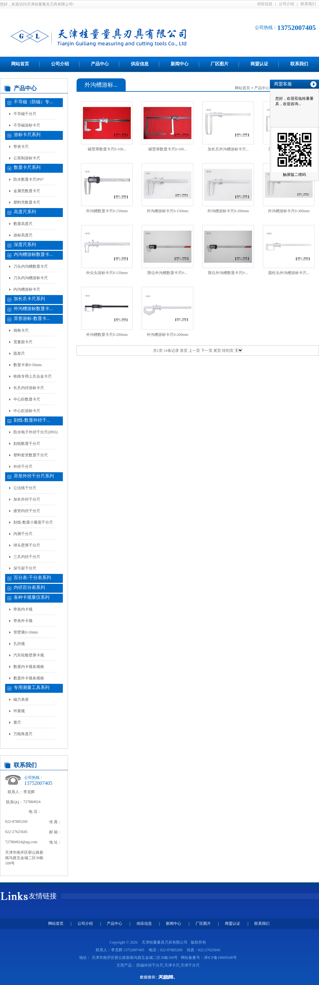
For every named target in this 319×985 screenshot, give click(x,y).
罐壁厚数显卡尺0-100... (107, 149)
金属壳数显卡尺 (26, 191)
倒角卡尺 (21, 330)
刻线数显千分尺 (26, 443)
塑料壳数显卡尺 (26, 202)
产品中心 (100, 64)
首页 (184, 350)
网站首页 (20, 64)
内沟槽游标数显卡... (33, 254)
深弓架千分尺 (24, 568)
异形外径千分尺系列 (34, 476)
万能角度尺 (23, 734)
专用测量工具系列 (31, 687)
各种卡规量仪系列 (31, 597)
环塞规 (19, 711)
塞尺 (17, 722)
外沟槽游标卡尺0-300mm (289, 211)
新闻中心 (180, 64)
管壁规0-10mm (25, 632)
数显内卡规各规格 (28, 666)
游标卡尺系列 (27, 134)
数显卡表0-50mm (27, 365)
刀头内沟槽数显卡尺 (30, 266)
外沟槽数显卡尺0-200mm (107, 334)
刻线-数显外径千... (32, 420)
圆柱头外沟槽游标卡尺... (288, 273)
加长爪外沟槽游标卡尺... (228, 149)
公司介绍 (286, 4)
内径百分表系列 (29, 587)
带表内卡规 (23, 609)
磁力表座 (21, 699)
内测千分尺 (23, 534)
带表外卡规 (23, 621)
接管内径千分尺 (26, 511)
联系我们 (308, 4)
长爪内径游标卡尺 (28, 388)
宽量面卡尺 (23, 342)
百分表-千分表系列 (32, 577)
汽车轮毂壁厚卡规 (28, 655)
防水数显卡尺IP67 (28, 179)
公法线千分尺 (24, 488)
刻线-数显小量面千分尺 (33, 522)
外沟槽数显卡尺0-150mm (107, 211)
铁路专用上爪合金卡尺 (32, 376)
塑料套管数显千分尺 (30, 455)
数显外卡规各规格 (28, 678)
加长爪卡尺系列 (29, 298)
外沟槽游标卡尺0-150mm (168, 211)
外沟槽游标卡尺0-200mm (228, 211)
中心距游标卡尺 (26, 411)
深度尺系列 (25, 244)
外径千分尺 (23, 466)
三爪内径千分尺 (26, 556)
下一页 (206, 350)
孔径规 (19, 643)
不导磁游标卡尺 (26, 125)
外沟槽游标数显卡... (33, 308)
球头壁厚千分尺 (26, 545)
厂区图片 (219, 64)
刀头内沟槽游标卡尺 (30, 278)
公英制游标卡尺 (26, 158)
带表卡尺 (21, 146)
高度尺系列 (25, 211)
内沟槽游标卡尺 (26, 289)
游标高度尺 (23, 235)
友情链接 (43, 896)
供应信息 (264, 4)
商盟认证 (259, 64)
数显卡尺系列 (27, 167)
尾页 (217, 350)
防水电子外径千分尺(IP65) (35, 432)
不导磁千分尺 (24, 114)
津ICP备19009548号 (220, 957)
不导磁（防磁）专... (33, 101)
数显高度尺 (23, 223)
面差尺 (19, 353)
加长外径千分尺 (26, 499)
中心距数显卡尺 (26, 399)
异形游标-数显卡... (32, 318)
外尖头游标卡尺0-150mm (107, 273)
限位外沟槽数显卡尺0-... (167, 273)
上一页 (194, 350)
